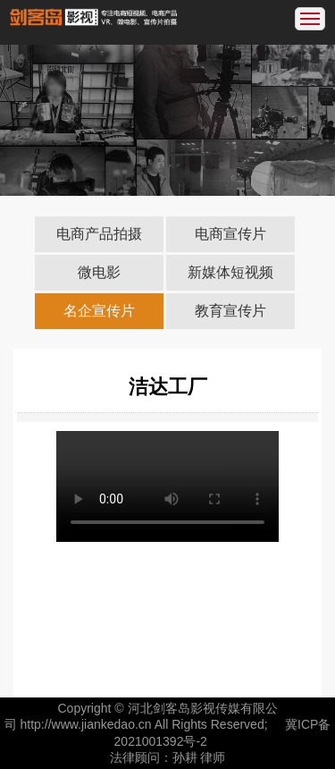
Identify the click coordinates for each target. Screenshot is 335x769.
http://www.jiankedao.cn (86, 724)
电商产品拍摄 (99, 233)
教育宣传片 (230, 310)
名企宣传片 (99, 310)
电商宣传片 (230, 233)
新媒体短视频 (230, 272)
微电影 (99, 272)
